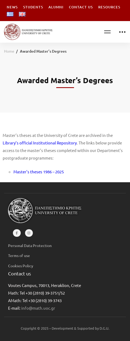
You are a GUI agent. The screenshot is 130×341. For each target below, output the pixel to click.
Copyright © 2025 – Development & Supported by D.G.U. (65, 328)
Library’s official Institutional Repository (40, 142)
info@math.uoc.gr (38, 307)
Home (9, 51)
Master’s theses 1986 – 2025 (38, 171)
